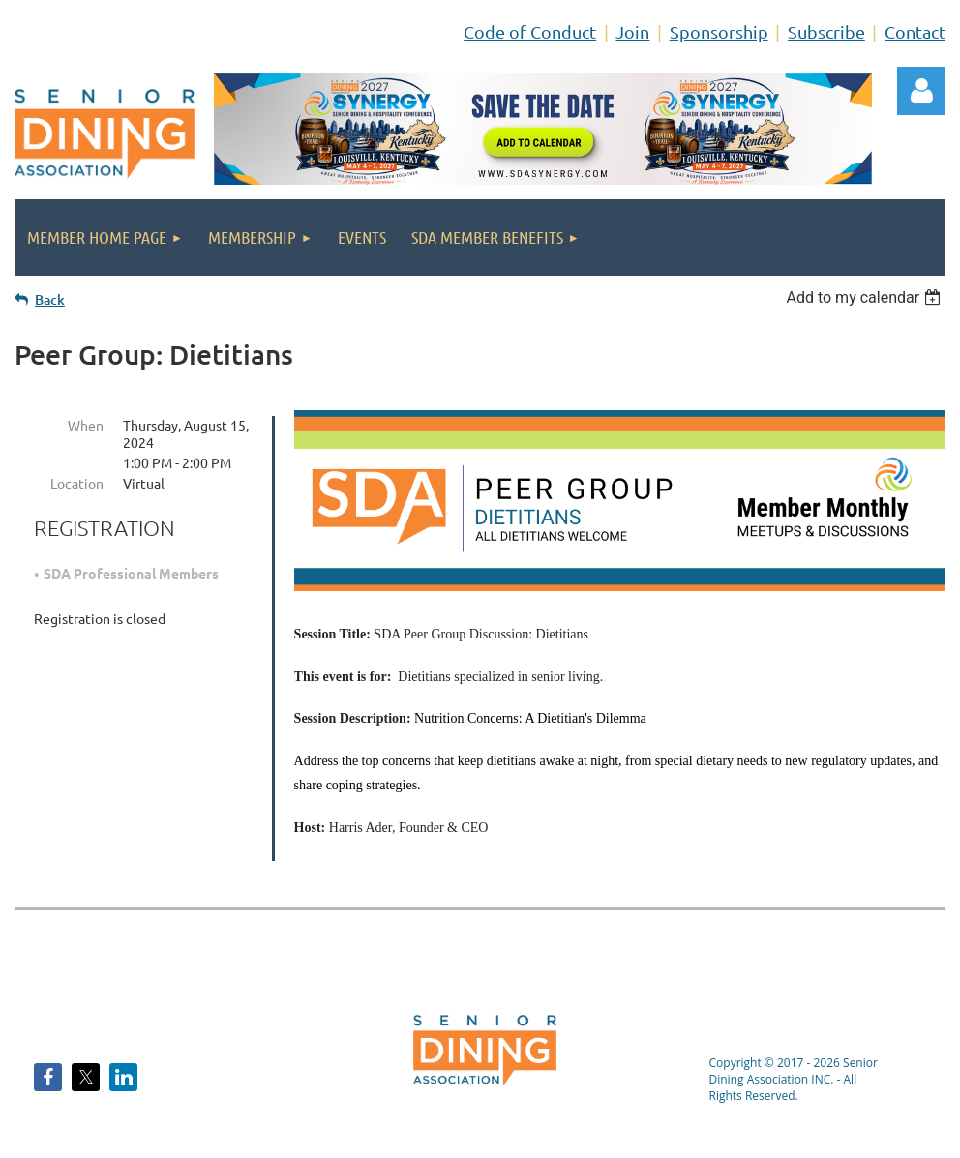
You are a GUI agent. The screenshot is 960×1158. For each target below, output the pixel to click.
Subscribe (826, 31)
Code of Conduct (530, 31)
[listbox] (865, 297)
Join (632, 31)
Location (77, 482)
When (86, 424)
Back (50, 299)
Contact (915, 31)
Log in (921, 91)
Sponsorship (719, 31)
